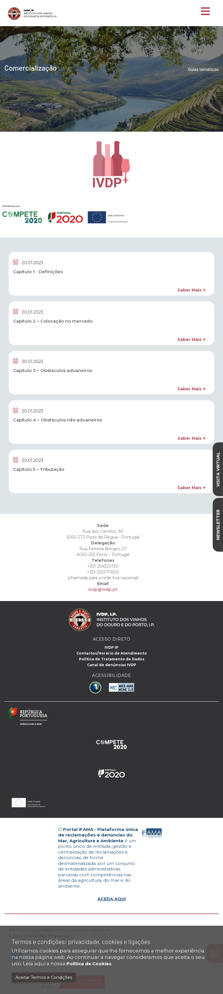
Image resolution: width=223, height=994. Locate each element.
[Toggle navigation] (205, 11)
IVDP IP (111, 647)
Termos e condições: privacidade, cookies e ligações (81, 941)
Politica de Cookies (89, 963)
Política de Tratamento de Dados (111, 659)
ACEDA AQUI (112, 899)
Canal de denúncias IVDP (111, 665)
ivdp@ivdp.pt (87, 589)
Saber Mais (191, 290)
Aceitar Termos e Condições (43, 977)
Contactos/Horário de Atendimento (111, 653)
